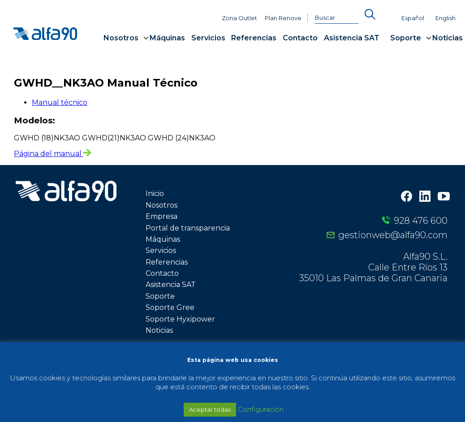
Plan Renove (283, 18)
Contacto (300, 38)
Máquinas (167, 38)
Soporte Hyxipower (180, 319)
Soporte (405, 38)
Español (412, 18)
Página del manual (52, 153)
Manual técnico (59, 102)
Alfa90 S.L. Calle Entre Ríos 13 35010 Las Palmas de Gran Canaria (373, 267)
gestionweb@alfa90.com (393, 235)
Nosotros (120, 38)
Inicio (155, 193)
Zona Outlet (239, 18)
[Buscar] (337, 18)
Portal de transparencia (188, 228)
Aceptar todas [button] (210, 409)
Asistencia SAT (351, 38)
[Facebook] (406, 197)
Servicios (208, 38)
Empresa (161, 216)
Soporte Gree (170, 307)
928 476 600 (421, 220)
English (445, 18)
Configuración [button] (261, 409)
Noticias (447, 38)
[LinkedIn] (425, 197)
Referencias (253, 38)
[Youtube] (443, 197)
